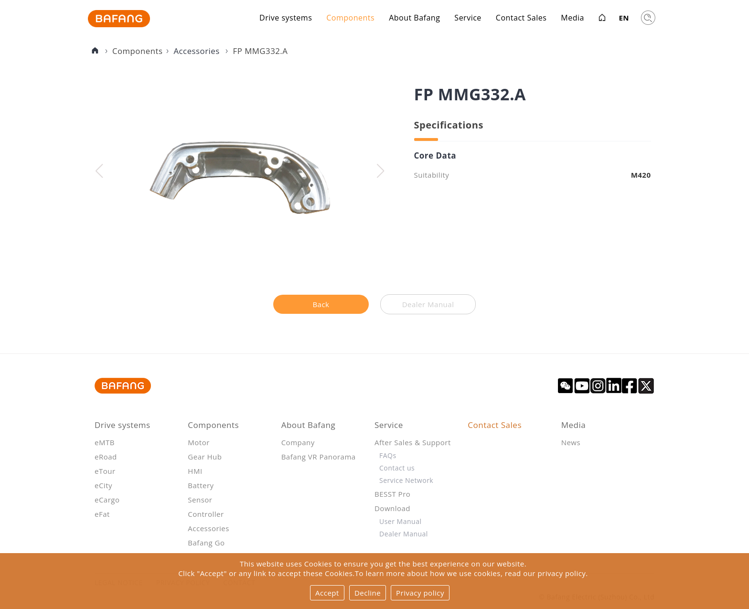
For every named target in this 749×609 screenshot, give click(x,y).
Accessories (197, 50)
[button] (380, 171)
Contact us (397, 467)
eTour (105, 471)
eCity (103, 485)
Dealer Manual (403, 533)
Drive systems (285, 19)
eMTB (105, 442)
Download (392, 508)
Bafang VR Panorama (318, 456)
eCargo (107, 499)
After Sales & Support (412, 442)
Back (320, 304)
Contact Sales (521, 19)
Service (467, 19)
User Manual (400, 521)
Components (350, 19)
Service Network (406, 480)
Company (298, 442)
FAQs (387, 455)
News (571, 442)
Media (572, 19)
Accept (327, 593)
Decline (367, 593)
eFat (102, 514)
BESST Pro (392, 494)
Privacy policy (420, 593)
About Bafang (414, 19)
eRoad (106, 456)
